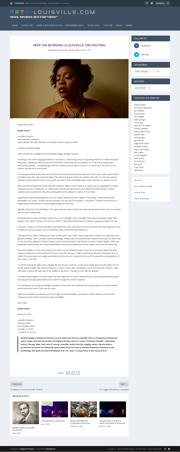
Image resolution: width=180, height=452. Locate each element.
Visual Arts (94, 25)
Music (119, 25)
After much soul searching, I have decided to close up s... (48, 3)
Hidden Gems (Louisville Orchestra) (23, 429)
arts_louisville (61, 50)
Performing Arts (75, 25)
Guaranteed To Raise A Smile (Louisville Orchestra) (112, 422)
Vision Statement (141, 199)
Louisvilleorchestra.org (27, 332)
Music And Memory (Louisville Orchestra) (80, 422)
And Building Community (53, 421)
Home (15, 25)
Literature (27, 25)
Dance (129, 25)
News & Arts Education (49, 25)
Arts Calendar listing (143, 186)
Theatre (108, 25)
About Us (138, 180)
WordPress (50, 449)
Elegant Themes (27, 449)
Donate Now (139, 193)
